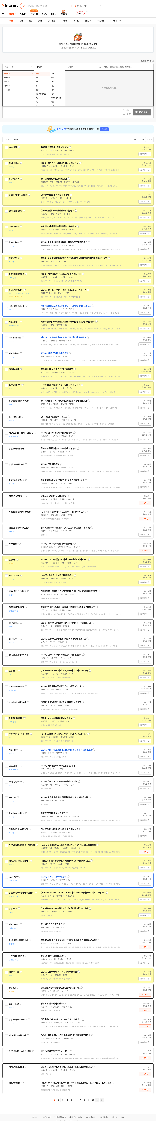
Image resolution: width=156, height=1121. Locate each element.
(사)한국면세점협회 (16, 448)
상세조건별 (51, 21)
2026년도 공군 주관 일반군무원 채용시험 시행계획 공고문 (64, 797)
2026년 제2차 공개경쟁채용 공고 (54, 353)
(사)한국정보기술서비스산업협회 (21, 892)
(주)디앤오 (13, 670)
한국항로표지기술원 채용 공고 (53, 813)
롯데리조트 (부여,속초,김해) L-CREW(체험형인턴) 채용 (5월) (65, 527)
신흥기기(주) (14, 1003)
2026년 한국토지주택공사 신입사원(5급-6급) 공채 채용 (63, 289)
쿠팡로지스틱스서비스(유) (19, 734)
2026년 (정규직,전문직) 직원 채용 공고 (56, 432)
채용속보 (65, 21)
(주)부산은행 (14, 972)
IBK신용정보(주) (15, 781)
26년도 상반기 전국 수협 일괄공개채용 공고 (58, 226)
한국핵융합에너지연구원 (18, 401)
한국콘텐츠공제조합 (16, 686)
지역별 (11, 21)
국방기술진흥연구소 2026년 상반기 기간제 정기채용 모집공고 (66, 305)
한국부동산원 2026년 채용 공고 (54, 178)
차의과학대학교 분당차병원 (19, 512)
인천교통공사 (14, 766)
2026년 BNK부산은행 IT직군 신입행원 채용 (59, 971)
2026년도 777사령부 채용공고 (53, 876)
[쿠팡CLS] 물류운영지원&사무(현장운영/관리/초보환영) (64, 734)
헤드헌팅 (76, 21)
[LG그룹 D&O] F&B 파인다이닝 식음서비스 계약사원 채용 (64, 670)
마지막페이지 (102, 1100)
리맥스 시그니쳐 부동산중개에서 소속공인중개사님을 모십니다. (66, 1067)
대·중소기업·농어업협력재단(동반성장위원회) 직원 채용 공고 (65, 860)
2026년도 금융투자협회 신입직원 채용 (56, 718)
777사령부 (13, 877)
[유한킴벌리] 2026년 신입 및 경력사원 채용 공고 (60, 385)
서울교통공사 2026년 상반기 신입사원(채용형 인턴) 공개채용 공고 (68, 321)
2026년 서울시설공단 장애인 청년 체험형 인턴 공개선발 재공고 (66, 749)
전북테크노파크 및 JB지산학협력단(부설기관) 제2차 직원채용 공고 (68, 607)
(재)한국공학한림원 (16, 464)
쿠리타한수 (13, 543)
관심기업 (17, 139)
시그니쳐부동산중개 (16, 1067)
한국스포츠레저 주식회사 (18, 654)
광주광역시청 (14, 258)
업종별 (40, 21)
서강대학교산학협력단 (17, 1035)
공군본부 (12, 797)
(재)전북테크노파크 (16, 607)
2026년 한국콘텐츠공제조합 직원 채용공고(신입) (61, 686)
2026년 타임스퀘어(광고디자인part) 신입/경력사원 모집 (64, 559)
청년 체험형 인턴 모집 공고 (51, 924)
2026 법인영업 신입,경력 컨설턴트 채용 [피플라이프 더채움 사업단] (68, 940)
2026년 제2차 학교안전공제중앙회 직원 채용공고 (61, 274)
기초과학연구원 (15, 337)
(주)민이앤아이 (14, 1083)
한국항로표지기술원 (16, 813)
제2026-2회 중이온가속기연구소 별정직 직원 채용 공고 (63, 337)
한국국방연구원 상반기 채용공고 (54, 416)
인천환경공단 (14, 353)
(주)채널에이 (14, 369)
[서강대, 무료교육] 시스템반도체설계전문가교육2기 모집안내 (65, 1035)
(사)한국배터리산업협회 (18, 195)
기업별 (30, 21)
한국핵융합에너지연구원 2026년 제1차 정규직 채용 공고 (64, 400)
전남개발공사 (14, 163)
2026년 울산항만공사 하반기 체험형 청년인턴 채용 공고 (63, 638)
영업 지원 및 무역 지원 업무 (52, 1003)
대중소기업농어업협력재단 (19, 861)
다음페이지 (97, 1100)
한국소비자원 (14, 242)
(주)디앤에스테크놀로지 (18, 1019)
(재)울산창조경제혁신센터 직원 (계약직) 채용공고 (61, 702)
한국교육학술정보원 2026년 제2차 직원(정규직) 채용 (62, 480)
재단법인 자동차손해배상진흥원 (21, 432)
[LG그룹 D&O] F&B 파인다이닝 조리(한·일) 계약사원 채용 (64, 908)
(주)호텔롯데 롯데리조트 (18, 528)
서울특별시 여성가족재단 (18, 829)
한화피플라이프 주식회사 (18, 940)
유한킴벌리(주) (14, 385)
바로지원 (145, 503)
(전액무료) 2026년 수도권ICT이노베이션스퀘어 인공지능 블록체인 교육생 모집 (73, 892)
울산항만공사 (14, 623)
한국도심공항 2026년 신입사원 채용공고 (57, 210)
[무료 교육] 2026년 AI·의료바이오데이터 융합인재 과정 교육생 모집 (68, 845)
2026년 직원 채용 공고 (50, 464)
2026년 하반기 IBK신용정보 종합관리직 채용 (59, 781)
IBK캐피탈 (13, 147)
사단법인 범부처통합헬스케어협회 (22, 845)
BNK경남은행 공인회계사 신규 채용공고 (57, 575)
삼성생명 (12, 988)
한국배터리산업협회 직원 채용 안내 (55, 194)
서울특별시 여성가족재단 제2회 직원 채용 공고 (59, 829)
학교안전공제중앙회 (16, 274)
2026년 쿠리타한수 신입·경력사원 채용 (57, 543)
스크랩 (7, 139)
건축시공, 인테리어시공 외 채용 (53, 496)
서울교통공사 (14, 321)
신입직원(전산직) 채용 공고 (52, 956)
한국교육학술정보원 (16, 480)
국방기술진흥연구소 (16, 306)
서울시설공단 (14, 750)
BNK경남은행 (14, 575)
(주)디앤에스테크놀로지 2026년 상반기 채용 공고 (61, 1019)
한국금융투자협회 (15, 718)
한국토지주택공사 (15, 290)
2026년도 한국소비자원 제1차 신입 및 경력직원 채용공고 (64, 242)
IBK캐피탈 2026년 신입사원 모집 (54, 147)
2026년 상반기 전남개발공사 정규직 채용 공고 (59, 163)
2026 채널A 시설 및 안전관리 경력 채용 (57, 369)
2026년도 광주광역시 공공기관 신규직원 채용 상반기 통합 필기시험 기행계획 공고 (74, 258)
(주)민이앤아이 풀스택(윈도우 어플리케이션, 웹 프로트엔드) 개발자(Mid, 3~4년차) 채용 (76, 1082)
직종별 (20, 21)
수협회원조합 (14, 226)
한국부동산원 (14, 179)
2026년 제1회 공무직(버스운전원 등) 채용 (58, 765)
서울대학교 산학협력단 (17, 591)
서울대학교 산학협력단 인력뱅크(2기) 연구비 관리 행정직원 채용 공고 (69, 591)
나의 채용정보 (113, 21)
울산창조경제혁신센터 (17, 702)
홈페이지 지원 (144, 154)
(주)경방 (12, 559)
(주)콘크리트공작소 (16, 496)
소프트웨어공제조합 (16, 956)
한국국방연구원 (15, 417)
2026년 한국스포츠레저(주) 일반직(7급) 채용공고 (61, 654)
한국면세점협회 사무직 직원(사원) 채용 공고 (58, 448)
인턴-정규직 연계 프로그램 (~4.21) (55, 1051)
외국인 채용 (100, 21)
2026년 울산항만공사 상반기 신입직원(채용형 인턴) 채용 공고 (66, 623)
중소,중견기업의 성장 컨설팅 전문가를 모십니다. (60, 987)
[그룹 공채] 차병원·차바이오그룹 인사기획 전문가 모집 (62, 512)
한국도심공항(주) (15, 210)
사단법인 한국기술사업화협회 (20, 1051)
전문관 (87, 21)
